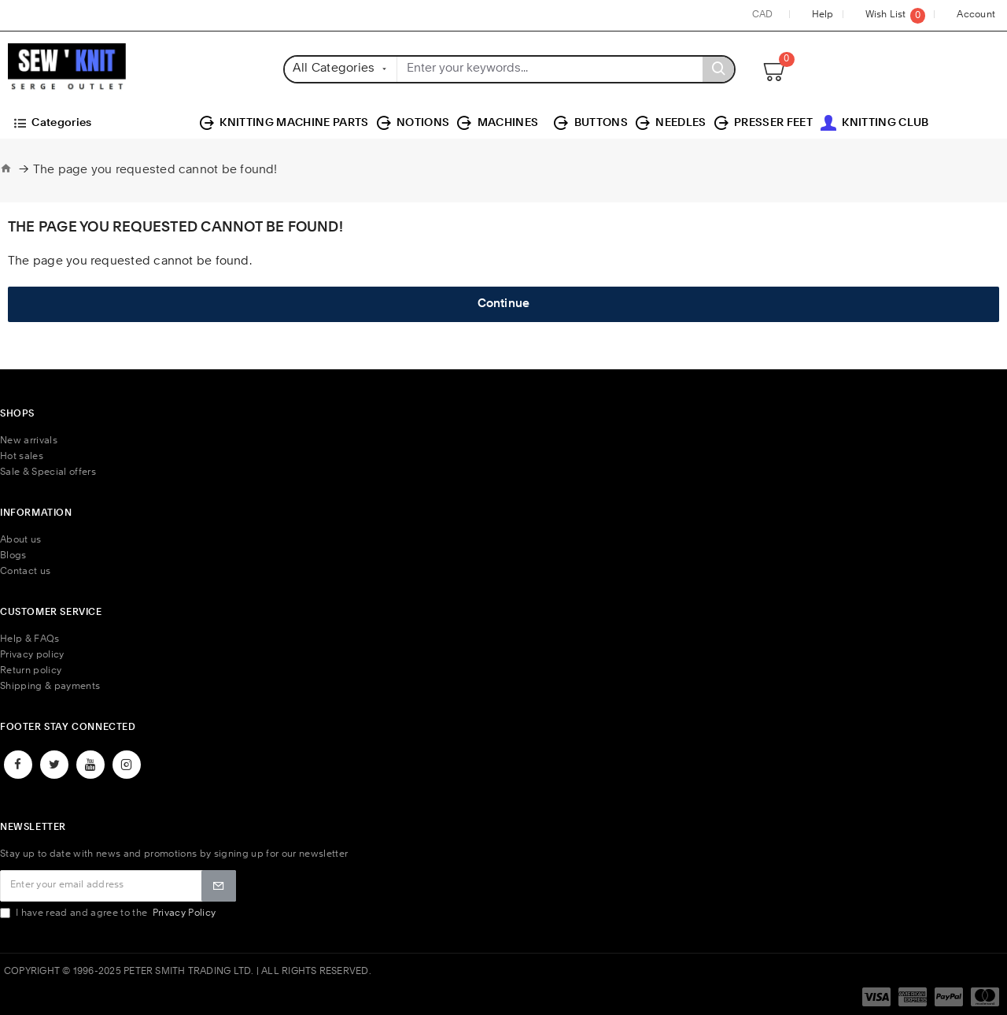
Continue (504, 304)
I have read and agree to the (109, 913)
